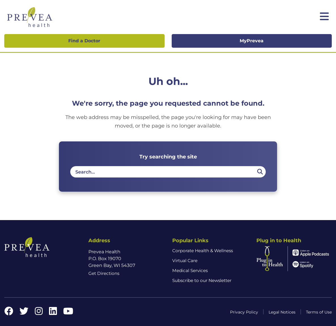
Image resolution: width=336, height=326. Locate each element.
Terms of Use (319, 312)
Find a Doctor (84, 40)
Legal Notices (282, 312)
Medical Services (190, 270)
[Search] (260, 172)
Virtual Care (184, 260)
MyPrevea (251, 40)
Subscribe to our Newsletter (201, 280)
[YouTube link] (68, 312)
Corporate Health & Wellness (202, 250)
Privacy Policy (244, 312)
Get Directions (103, 273)
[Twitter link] (24, 312)
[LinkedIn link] (53, 312)
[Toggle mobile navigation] (324, 17)
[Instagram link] (39, 312)
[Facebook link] (8, 312)
